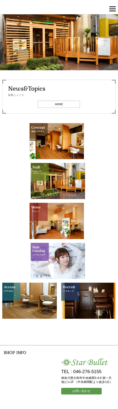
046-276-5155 (87, 371)
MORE (59, 104)
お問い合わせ (81, 391)
